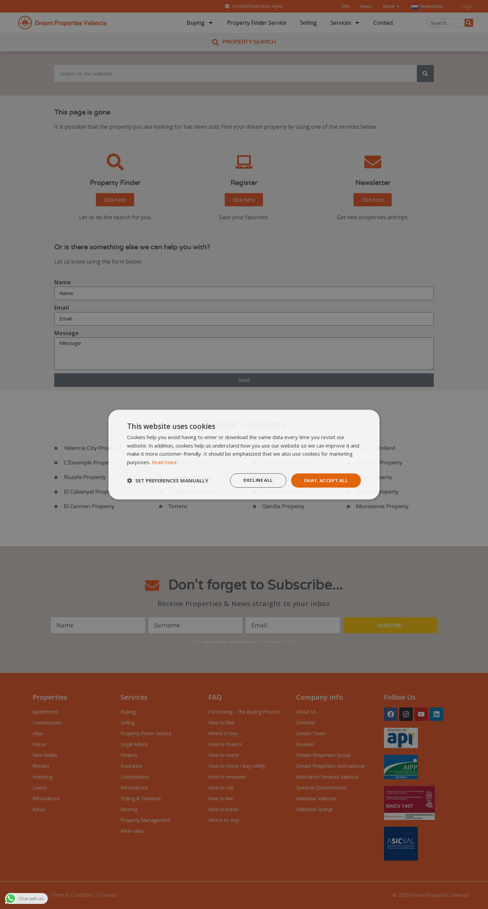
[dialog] (244, 454)
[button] (167, 480)
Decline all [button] (254, 480)
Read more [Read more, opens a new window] (165, 461)
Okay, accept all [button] (325, 480)
